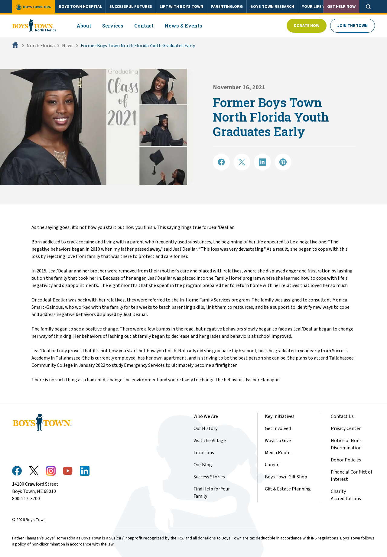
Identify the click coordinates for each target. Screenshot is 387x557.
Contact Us (342, 416)
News (67, 45)
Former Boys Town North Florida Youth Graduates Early (138, 45)
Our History (205, 428)
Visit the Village (210, 440)
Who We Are (206, 416)
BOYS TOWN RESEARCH (272, 7)
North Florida (41, 45)
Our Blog (203, 464)
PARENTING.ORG (227, 7)
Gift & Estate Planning (288, 489)
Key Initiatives (279, 416)
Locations (204, 452)
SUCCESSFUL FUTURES (130, 7)
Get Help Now (341, 7)
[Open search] (368, 6)
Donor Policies (346, 460)
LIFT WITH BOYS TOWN (181, 7)
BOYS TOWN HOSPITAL (80, 7)
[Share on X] (241, 162)
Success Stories (209, 477)
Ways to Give (278, 440)
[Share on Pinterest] (283, 162)
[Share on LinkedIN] (262, 162)
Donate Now (306, 26)
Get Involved (278, 428)
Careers (273, 464)
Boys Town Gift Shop (286, 477)
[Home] (15, 45)
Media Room (278, 452)
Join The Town (352, 26)
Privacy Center (346, 428)
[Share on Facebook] (221, 162)
